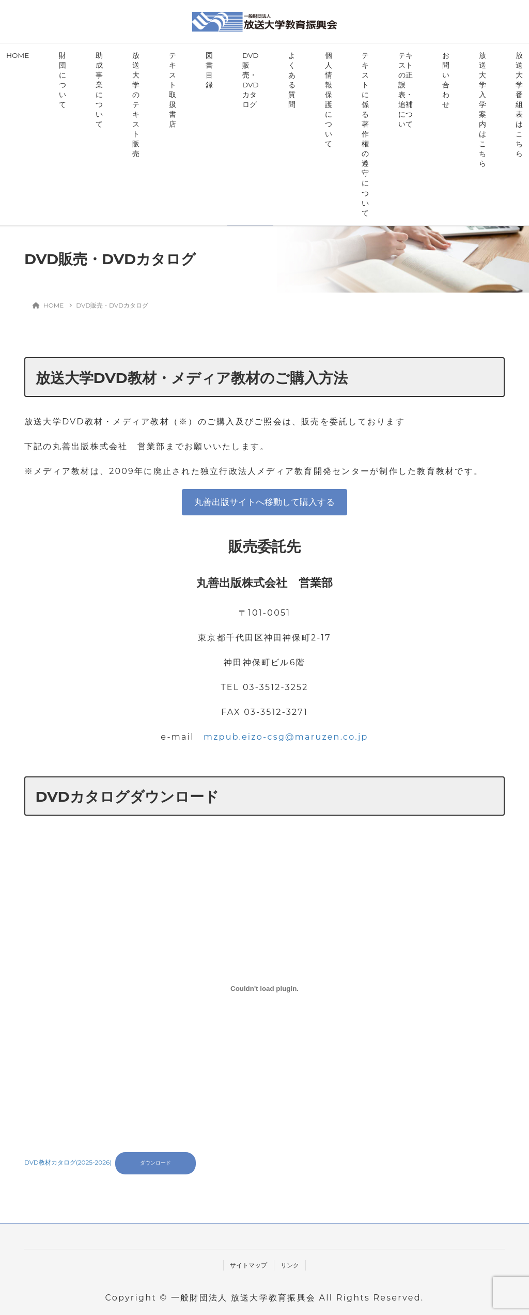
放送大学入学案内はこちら (482, 109)
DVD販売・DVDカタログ (250, 80)
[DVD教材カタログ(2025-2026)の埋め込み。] (264, 988)
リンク (290, 1265)
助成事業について (99, 89)
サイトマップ (248, 1265)
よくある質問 (291, 80)
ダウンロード (155, 1163)
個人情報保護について (328, 99)
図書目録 (209, 70)
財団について (62, 80)
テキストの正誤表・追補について (405, 89)
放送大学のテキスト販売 (135, 104)
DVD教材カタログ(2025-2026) (68, 1162)
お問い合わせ (445, 80)
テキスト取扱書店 (172, 89)
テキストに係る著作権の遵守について (365, 134)
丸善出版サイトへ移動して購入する (264, 502)
